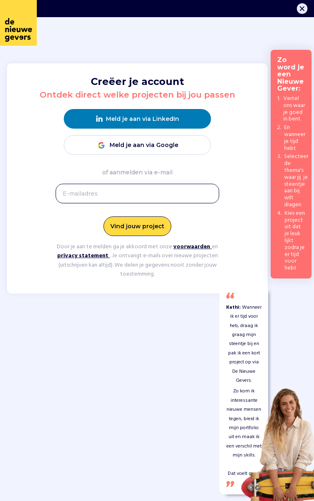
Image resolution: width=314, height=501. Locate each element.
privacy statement (83, 256)
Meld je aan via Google (137, 145)
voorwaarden (192, 247)
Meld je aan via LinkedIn (137, 119)
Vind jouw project (137, 226)
